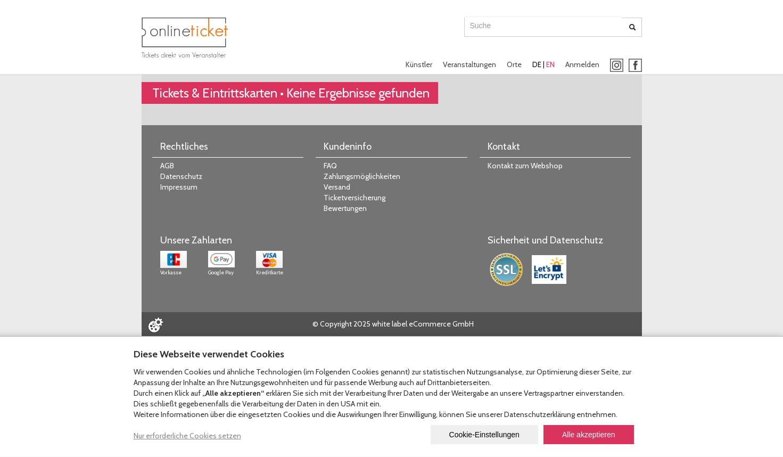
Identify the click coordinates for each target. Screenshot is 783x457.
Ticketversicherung (354, 197)
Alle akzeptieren (588, 434)
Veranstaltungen (469, 64)
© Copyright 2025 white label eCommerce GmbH (393, 324)
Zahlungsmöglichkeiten (362, 176)
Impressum (178, 187)
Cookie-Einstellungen (484, 434)
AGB (167, 165)
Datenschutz (181, 176)
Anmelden (582, 64)
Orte (514, 64)
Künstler (419, 64)
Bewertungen (345, 208)
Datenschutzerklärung (539, 414)
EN (550, 64)
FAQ (330, 165)
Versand (337, 187)
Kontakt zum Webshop (525, 165)
